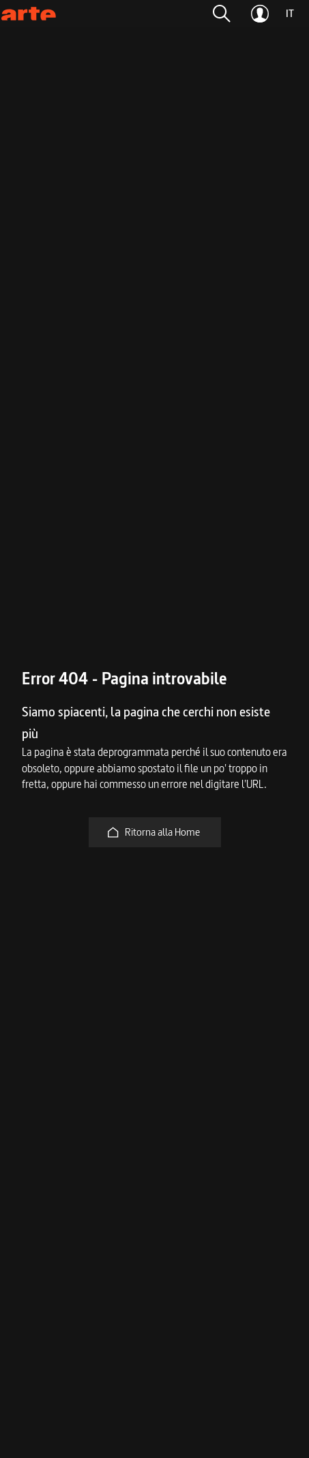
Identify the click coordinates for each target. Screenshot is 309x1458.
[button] (222, 14)
